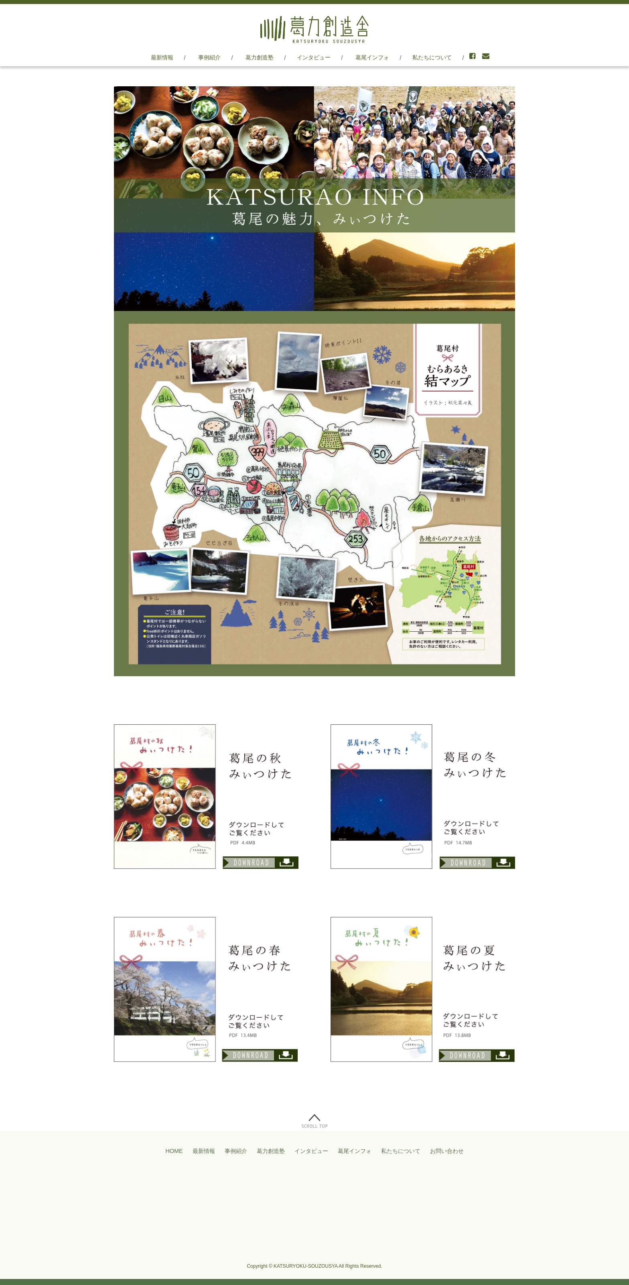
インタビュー (314, 57)
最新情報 (162, 57)
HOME (174, 1151)
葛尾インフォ (372, 57)
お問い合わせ (447, 1151)
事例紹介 (209, 57)
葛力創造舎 (314, 29)
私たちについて (432, 57)
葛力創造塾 (260, 57)
